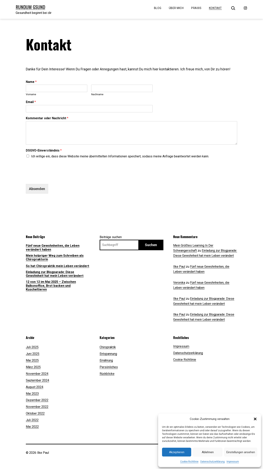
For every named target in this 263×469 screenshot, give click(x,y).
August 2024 (34, 387)
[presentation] (55, 170)
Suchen (151, 245)
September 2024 (37, 380)
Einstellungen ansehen (240, 452)
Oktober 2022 (35, 413)
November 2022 (37, 407)
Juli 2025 (32, 347)
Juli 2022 (32, 420)
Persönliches (109, 367)
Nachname (97, 94)
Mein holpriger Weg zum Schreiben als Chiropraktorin (55, 257)
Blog (157, 8)
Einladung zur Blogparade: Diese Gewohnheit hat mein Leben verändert (55, 274)
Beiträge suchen (111, 237)
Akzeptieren (176, 452)
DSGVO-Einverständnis (44, 150)
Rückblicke (107, 374)
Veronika (179, 282)
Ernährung (106, 360)
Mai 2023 (32, 393)
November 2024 (37, 374)
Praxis (196, 8)
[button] (255, 419)
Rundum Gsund (30, 6)
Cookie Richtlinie (189, 461)
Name (31, 82)
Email (31, 102)
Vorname (31, 94)
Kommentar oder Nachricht (47, 118)
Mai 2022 (32, 427)
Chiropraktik (108, 347)
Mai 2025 (32, 360)
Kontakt (215, 8)
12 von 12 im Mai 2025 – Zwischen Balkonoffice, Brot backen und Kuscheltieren (51, 285)
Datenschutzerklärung (212, 461)
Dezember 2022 (37, 400)
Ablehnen (208, 452)
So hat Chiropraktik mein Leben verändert (57, 266)
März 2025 (33, 367)
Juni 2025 (32, 354)
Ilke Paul (179, 266)
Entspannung (108, 354)
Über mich (176, 8)
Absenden (37, 189)
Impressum (233, 461)
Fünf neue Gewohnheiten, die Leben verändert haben (52, 247)
